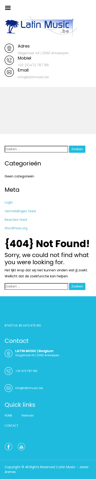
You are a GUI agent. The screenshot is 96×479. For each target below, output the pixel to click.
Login (9, 202)
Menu (9, 8)
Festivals (27, 415)
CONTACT (11, 426)
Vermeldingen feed (20, 211)
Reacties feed (16, 219)
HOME (8, 415)
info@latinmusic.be (29, 388)
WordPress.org (16, 228)
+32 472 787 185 (26, 371)
